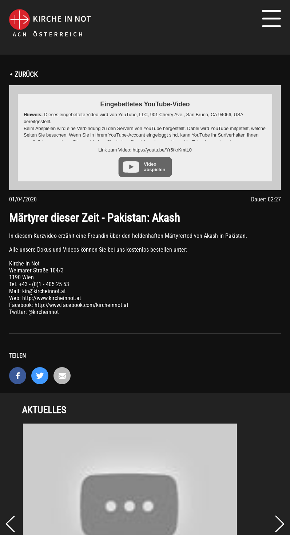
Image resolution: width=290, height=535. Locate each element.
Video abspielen (154, 166)
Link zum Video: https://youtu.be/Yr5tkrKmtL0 (145, 150)
